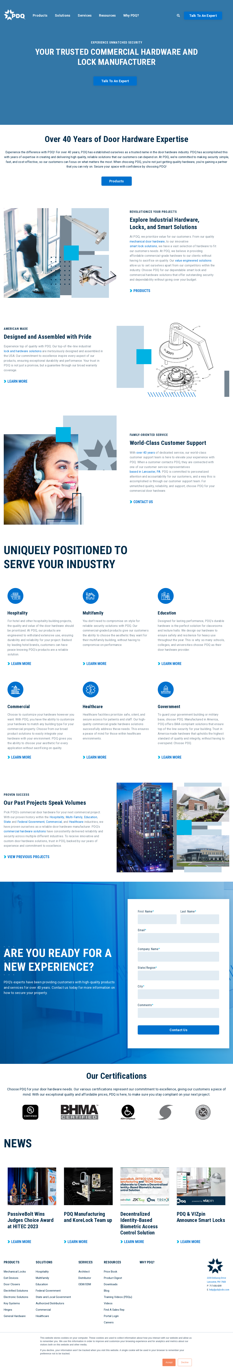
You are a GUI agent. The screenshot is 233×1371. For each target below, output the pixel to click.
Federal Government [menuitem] (48, 1290)
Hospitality (57, 817)
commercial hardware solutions (25, 831)
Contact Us (143, 502)
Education (90, 817)
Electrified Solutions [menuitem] (16, 1290)
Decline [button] (184, 1362)
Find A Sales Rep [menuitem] (114, 1309)
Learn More (17, 381)
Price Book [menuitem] (110, 1271)
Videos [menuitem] (108, 1303)
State (7, 822)
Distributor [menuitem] (84, 1278)
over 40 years (145, 452)
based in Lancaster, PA (145, 471)
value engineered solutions (193, 260)
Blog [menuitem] (106, 1290)
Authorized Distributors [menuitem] (50, 1303)
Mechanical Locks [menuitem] (15, 1271)
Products (116, 181)
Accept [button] (169, 1362)
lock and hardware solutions (23, 351)
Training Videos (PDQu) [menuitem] (118, 1297)
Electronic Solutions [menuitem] (16, 1297)
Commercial (54, 822)
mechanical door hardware (147, 241)
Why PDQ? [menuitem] (131, 15)
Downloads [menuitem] (111, 1284)
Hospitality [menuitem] (42, 1271)
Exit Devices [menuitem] (11, 1278)
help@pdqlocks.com (219, 1289)
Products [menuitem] (40, 15)
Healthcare (76, 822)
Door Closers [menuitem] (12, 1284)
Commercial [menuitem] (43, 1309)
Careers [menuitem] (109, 1322)
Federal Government (31, 822)
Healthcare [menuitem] (42, 1316)
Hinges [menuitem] (8, 1309)
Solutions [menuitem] (62, 15)
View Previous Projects (28, 857)
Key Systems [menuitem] (12, 1303)
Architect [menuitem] (84, 1271)
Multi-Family (74, 817)
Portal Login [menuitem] (111, 1316)
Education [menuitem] (42, 1284)
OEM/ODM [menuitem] (84, 1284)
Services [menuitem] (85, 15)
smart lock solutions (143, 246)
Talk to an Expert (203, 16)
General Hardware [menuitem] (15, 1316)
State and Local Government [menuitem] (53, 1297)
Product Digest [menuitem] (113, 1278)
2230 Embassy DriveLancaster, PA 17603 (216, 1279)
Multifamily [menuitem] (42, 1278)
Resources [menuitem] (107, 15)
